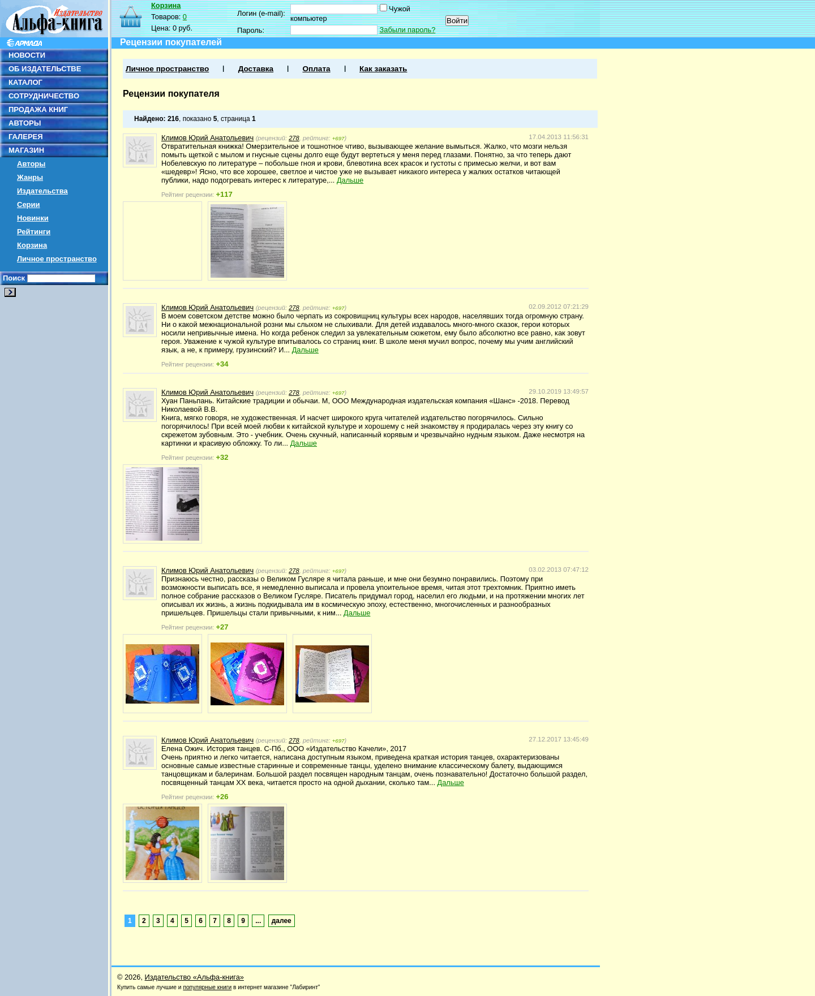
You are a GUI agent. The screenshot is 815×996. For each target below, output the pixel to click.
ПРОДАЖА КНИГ (38, 109)
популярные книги (207, 987)
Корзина (32, 245)
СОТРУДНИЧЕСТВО (43, 96)
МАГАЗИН (26, 150)
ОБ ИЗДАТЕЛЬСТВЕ (44, 68)
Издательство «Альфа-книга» (194, 977)
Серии (28, 204)
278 (294, 138)
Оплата (316, 68)
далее (281, 921)
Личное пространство (57, 259)
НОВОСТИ (26, 55)
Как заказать (383, 68)
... (258, 921)
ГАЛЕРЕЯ (25, 136)
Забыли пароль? (408, 29)
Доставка (255, 68)
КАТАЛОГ (25, 82)
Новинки (33, 218)
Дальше (350, 180)
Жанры (30, 177)
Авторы (31, 163)
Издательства (42, 191)
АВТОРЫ (24, 123)
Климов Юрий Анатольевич (207, 137)
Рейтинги (33, 231)
